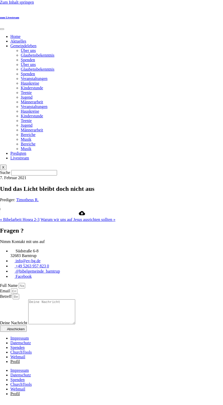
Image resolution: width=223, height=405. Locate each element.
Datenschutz (20, 347)
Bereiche (28, 134)
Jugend (26, 97)
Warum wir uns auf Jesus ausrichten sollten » (77, 219)
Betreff (6, 296)
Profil (15, 366)
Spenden (28, 60)
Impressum (19, 343)
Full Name (9, 285)
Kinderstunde (32, 88)
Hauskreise (30, 83)
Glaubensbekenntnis (37, 55)
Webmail (17, 361)
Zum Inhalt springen (17, 2)
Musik (26, 139)
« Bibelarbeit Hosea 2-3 (19, 219)
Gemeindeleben (23, 46)
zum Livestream (9, 17)
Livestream (19, 158)
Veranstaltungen (34, 78)
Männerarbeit (32, 102)
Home (15, 36)
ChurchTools (21, 357)
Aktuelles (18, 41)
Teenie (26, 92)
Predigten (18, 153)
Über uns (28, 50)
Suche (5, 172)
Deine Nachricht (14, 327)
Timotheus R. (27, 200)
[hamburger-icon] (2, 29)
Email (5, 291)
